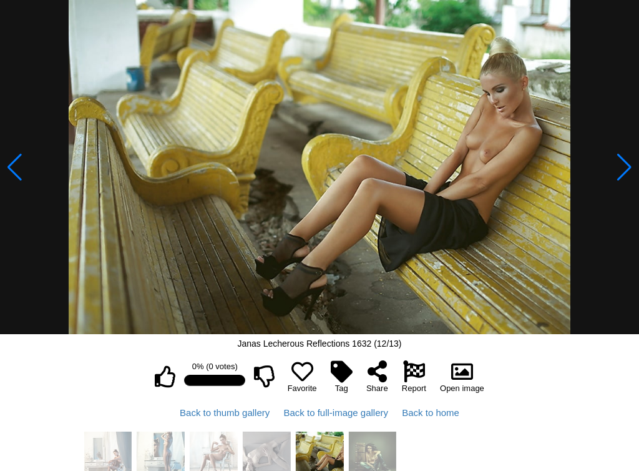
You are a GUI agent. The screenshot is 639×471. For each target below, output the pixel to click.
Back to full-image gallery (335, 412)
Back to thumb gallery (225, 412)
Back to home (430, 412)
